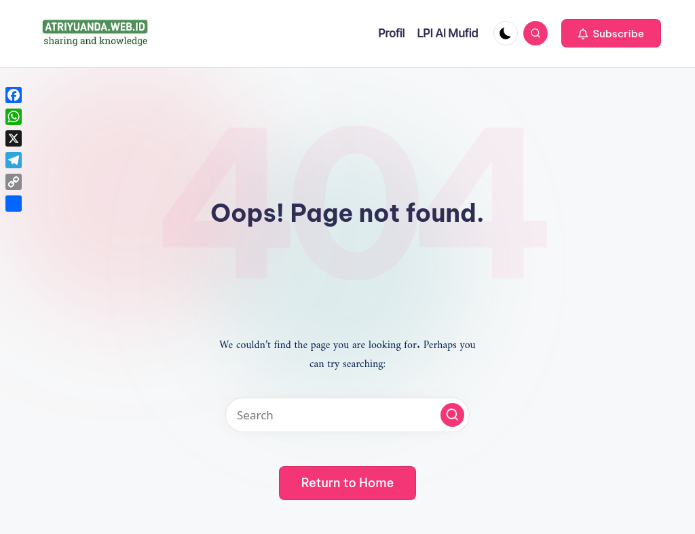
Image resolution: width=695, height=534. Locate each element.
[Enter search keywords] (347, 415)
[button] (611, 33)
